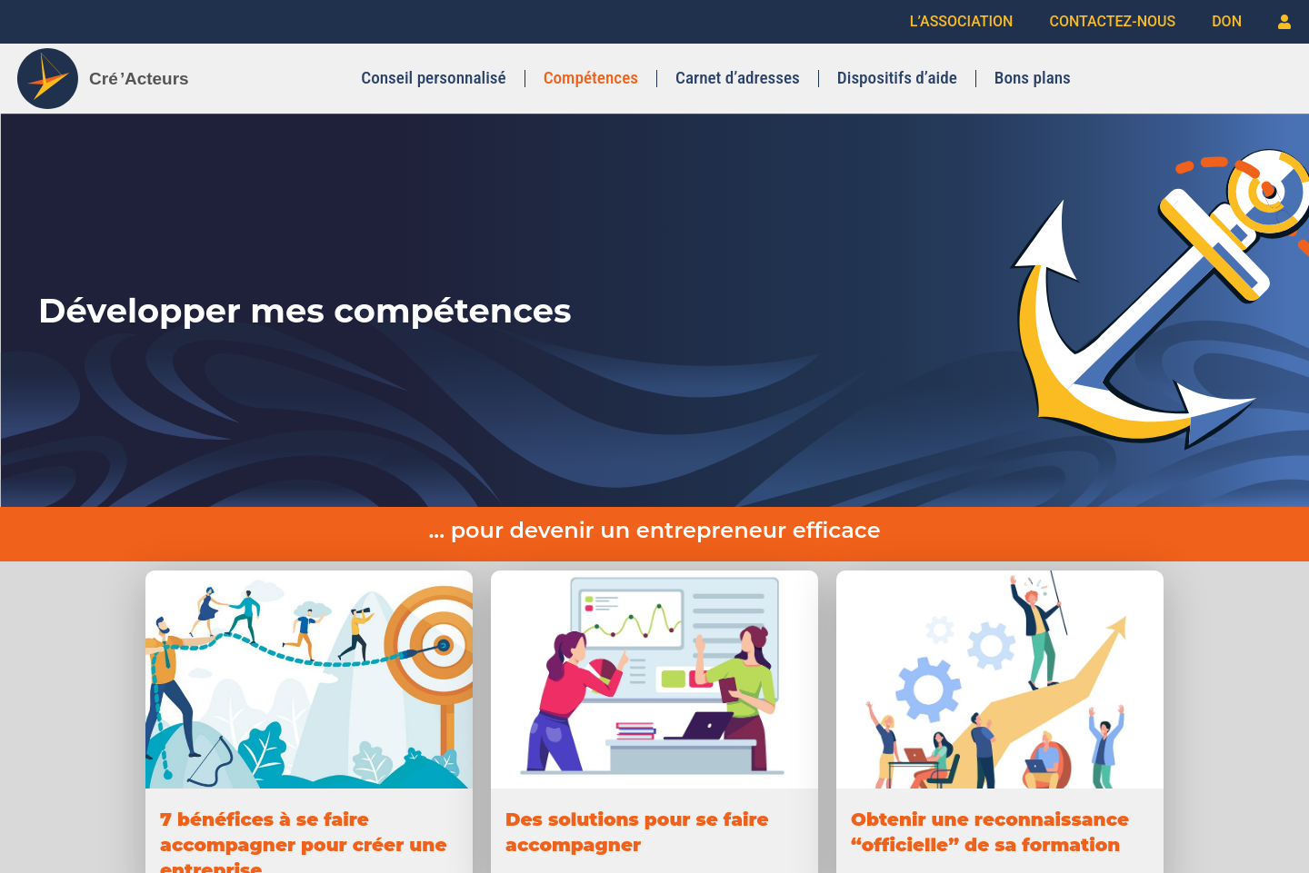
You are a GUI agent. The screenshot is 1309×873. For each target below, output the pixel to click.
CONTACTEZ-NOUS (1112, 21)
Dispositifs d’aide (897, 77)
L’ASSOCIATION (962, 21)
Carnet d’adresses (737, 77)
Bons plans (1032, 77)
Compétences (591, 77)
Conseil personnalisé (434, 77)
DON (1227, 21)
